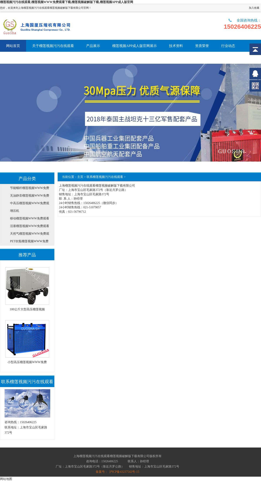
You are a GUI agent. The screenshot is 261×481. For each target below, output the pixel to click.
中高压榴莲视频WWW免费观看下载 (29, 204)
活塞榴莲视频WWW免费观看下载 (29, 227)
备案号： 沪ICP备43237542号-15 (117, 471)
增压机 (14, 210)
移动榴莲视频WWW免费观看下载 (29, 219)
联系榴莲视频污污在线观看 (105, 177)
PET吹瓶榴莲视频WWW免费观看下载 (29, 242)
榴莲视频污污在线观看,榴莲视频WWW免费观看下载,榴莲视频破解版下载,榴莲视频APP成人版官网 (66, 2)
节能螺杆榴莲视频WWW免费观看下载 (29, 189)
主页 (80, 177)
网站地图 (6, 479)
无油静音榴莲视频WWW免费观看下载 (29, 196)
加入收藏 (254, 7)
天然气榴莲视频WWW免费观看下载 (29, 234)
